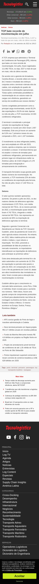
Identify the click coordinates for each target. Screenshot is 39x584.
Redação (7, 43)
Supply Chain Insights (14, 482)
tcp (36, 368)
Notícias (4, 27)
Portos (10, 27)
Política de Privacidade (14, 570)
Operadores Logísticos (15, 546)
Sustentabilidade (12, 515)
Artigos (6, 461)
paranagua (30, 368)
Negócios (8, 508)
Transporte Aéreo (12, 522)
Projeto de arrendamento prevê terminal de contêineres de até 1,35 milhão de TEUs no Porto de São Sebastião (19, 347)
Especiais (8, 475)
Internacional (9, 505)
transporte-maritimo (15, 370)
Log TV (6, 454)
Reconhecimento (12, 512)
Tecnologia (8, 519)
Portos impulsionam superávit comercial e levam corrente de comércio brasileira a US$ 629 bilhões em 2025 (19, 358)
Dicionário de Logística (15, 550)
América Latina (11, 485)
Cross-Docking (11, 495)
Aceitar (19, 576)
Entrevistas (9, 468)
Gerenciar (19, 581)
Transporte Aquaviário (14, 526)
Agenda (7, 458)
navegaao (27, 370)
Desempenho (10, 498)
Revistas (7, 478)
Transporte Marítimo (13, 533)
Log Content (9, 472)
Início (5, 451)
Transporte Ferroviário (15, 529)
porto (8, 368)
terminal (14, 368)
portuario (21, 368)
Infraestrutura (10, 502)
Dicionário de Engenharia (16, 553)
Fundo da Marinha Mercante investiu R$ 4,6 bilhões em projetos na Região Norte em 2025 (19, 337)
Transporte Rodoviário (15, 536)
